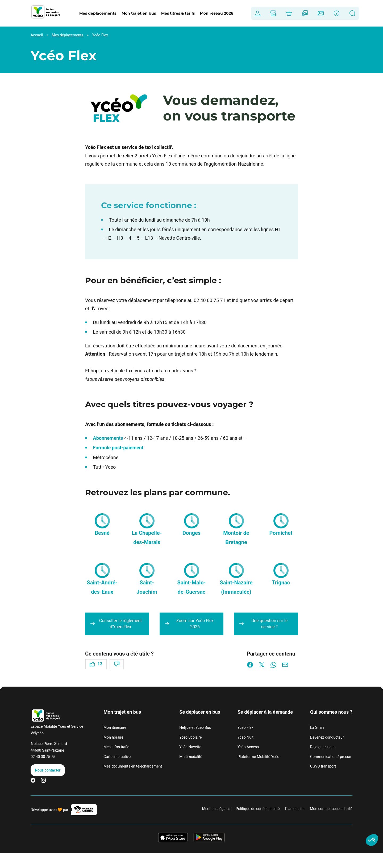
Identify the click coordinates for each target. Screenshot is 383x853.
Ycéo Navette (190, 747)
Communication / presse (330, 757)
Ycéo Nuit (245, 737)
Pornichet (280, 533)
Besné (102, 533)
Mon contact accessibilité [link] (331, 809)
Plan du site (295, 809)
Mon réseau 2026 (216, 13)
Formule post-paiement (118, 447)
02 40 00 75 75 (43, 757)
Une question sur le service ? (269, 623)
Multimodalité (190, 757)
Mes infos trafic (116, 747)
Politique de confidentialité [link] (258, 809)
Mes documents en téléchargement (132, 766)
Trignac (281, 582)
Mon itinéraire (114, 727)
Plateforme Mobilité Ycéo (258, 757)
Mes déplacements (67, 35)
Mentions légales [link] (216, 809)
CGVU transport (323, 766)
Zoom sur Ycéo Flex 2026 (195, 623)
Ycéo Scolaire (190, 737)
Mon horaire (113, 737)
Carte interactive (117, 757)
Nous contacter (47, 770)
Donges (191, 533)
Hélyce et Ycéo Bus (195, 727)
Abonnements (108, 438)
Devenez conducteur (327, 737)
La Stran (317, 727)
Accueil (37, 35)
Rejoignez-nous (322, 747)
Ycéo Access (248, 747)
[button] (102, 520)
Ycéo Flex (245, 727)
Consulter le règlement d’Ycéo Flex (120, 623)
